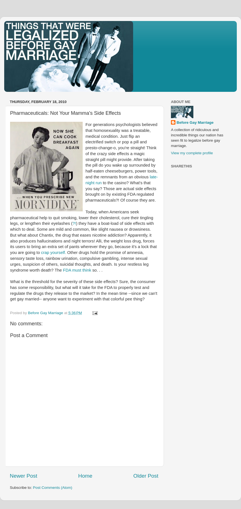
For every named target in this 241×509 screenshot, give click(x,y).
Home (85, 476)
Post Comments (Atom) (52, 487)
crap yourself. (53, 252)
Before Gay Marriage (195, 122)
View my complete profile (192, 153)
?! (74, 223)
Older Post (145, 476)
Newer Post (23, 476)
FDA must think (77, 270)
